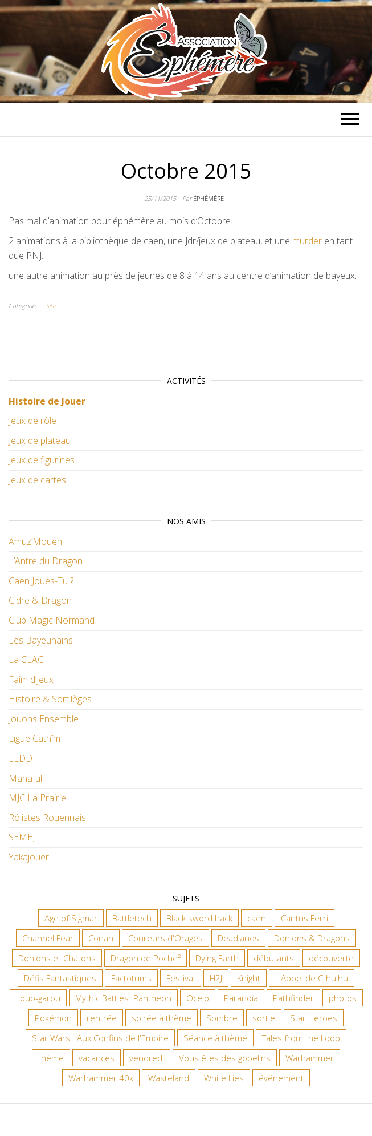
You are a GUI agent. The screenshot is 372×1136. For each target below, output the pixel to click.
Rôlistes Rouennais (47, 817)
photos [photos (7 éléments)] (343, 998)
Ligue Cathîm (34, 738)
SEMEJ (22, 837)
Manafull (26, 778)
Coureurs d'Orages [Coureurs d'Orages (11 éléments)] (165, 938)
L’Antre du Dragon (46, 561)
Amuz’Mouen (35, 541)
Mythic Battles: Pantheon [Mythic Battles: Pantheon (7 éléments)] (123, 998)
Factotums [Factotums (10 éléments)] (131, 978)
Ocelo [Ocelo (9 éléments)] (197, 998)
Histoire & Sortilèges (50, 699)
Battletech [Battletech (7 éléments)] (132, 918)
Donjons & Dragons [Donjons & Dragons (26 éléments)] (312, 938)
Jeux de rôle (32, 420)
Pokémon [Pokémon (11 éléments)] (53, 1018)
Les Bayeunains (41, 640)
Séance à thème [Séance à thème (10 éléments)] (215, 1038)
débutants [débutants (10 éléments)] (274, 958)
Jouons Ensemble (44, 719)
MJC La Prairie (37, 797)
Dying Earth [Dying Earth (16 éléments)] (217, 958)
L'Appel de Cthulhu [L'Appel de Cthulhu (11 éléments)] (311, 978)
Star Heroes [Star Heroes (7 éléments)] (313, 1018)
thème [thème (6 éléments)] (51, 1058)
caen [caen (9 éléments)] (256, 918)
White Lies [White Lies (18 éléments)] (224, 1078)
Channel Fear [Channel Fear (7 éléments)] (47, 938)
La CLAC (26, 659)
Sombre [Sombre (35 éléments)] (222, 1018)
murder (307, 241)
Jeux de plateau (40, 440)
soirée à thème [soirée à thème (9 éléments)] (161, 1018)
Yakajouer (29, 857)
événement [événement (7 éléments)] (281, 1078)
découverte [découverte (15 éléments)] (331, 958)
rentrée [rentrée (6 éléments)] (102, 1018)
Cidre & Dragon (40, 600)
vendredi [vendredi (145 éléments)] (146, 1058)
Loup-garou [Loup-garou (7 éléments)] (38, 998)
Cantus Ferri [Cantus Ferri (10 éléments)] (304, 918)
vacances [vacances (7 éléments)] (97, 1058)
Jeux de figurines (42, 460)
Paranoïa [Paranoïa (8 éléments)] (241, 998)
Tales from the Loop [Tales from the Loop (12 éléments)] (301, 1038)
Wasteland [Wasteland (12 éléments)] (168, 1078)
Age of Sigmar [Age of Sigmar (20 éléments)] (70, 918)
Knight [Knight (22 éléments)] (248, 978)
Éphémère (208, 198)
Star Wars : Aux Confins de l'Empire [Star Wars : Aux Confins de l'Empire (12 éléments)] (100, 1038)
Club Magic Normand (52, 620)
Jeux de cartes (37, 480)
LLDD (20, 758)
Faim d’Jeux (31, 679)
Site (51, 305)
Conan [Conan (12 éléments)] (100, 938)
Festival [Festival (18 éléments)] (180, 978)
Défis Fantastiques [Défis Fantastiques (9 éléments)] (60, 978)
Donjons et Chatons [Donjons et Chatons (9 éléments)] (57, 958)
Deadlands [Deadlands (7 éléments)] (238, 938)
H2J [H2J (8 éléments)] (216, 978)
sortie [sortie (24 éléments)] (263, 1018)
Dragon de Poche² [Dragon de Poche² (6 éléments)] (146, 958)
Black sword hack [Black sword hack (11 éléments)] (199, 918)
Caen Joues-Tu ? (41, 581)
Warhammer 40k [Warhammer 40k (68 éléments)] (100, 1078)
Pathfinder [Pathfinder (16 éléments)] (293, 998)
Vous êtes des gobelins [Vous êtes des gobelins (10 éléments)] (225, 1058)
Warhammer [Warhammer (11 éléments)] (309, 1058)
